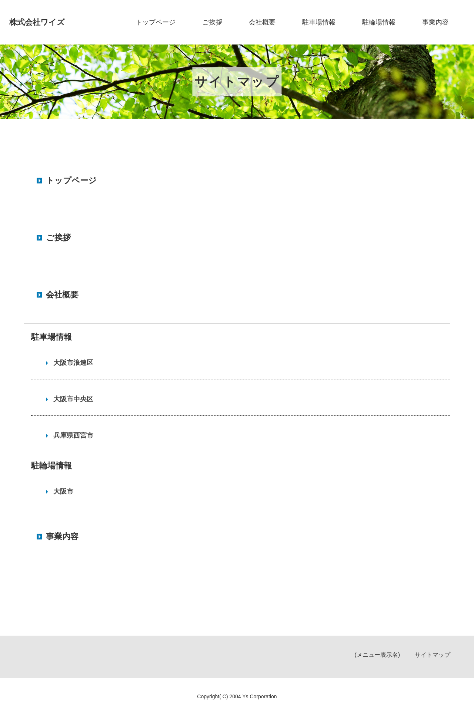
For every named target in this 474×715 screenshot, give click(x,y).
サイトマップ (432, 655)
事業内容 (435, 22)
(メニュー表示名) (377, 655)
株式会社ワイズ (38, 22)
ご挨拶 (212, 22)
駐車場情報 (319, 22)
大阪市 (63, 491)
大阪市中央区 (73, 399)
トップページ (156, 22)
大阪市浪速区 (73, 362)
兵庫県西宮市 (73, 435)
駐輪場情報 (378, 22)
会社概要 (262, 22)
